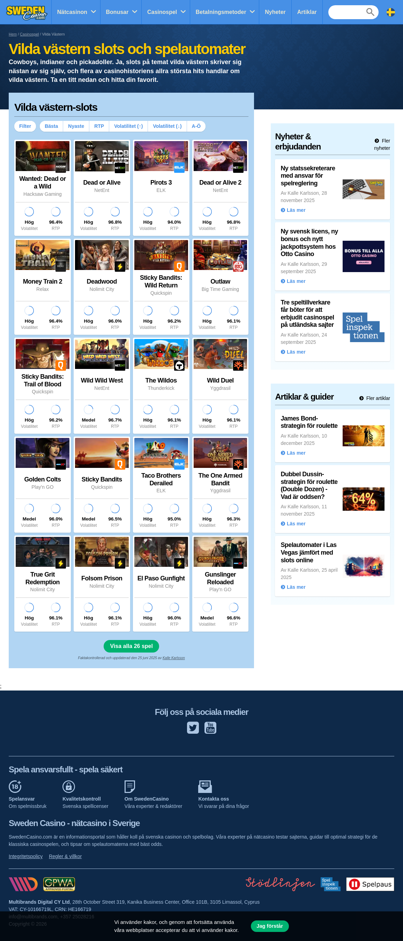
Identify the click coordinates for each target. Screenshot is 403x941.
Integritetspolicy (26, 856)
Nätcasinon (72, 12)
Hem (13, 34)
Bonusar (117, 12)
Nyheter (275, 12)
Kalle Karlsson (174, 658)
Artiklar (307, 12)
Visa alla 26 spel (131, 646)
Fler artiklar (377, 398)
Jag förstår (269, 926)
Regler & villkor (65, 856)
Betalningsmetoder (221, 12)
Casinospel (162, 12)
